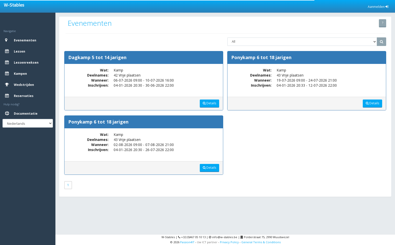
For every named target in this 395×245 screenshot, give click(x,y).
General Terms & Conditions (261, 242)
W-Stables (14, 5)
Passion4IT (187, 242)
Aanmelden (378, 7)
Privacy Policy (229, 242)
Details (209, 103)
